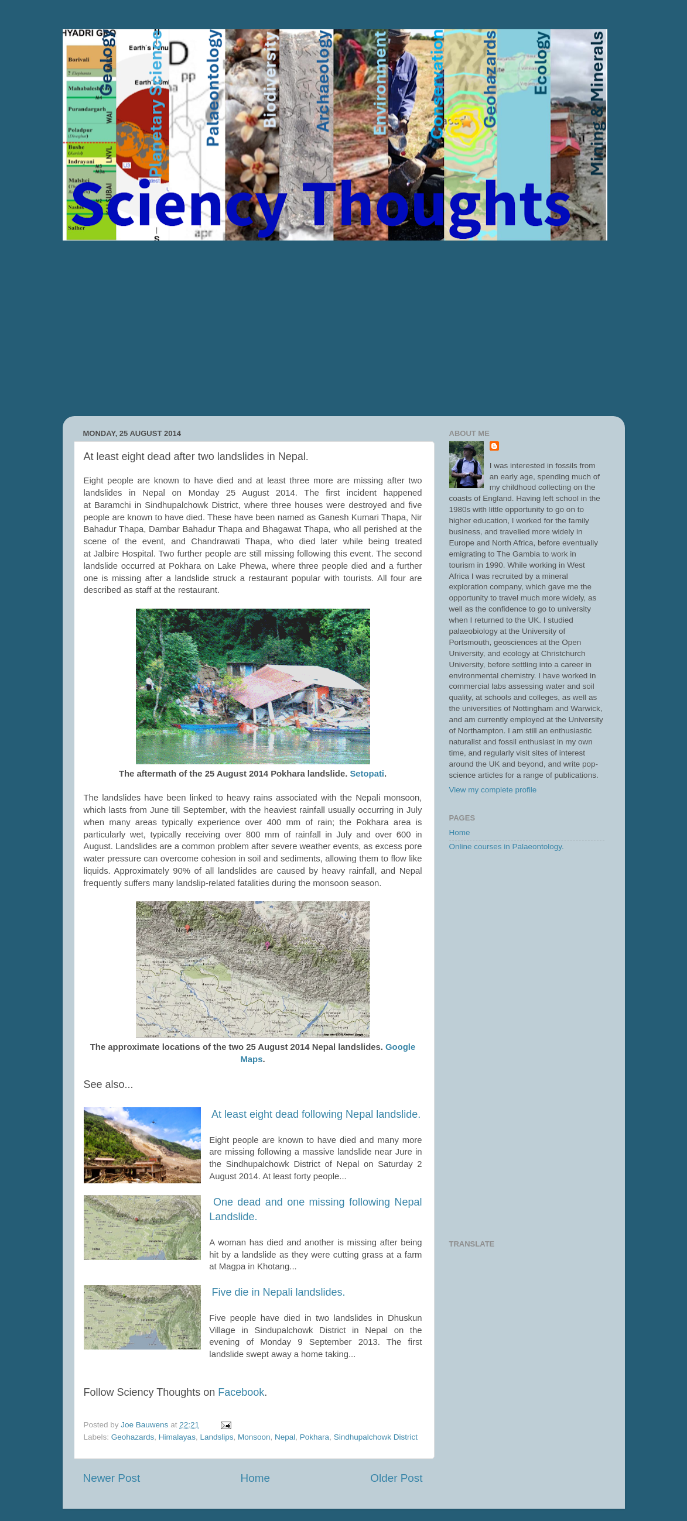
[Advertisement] (344, 328)
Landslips (216, 1437)
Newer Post (112, 1478)
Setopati (367, 773)
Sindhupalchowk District (376, 1437)
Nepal (285, 1437)
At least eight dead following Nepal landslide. (316, 1114)
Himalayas (177, 1437)
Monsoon (254, 1437)
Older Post (396, 1478)
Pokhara (314, 1437)
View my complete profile (493, 789)
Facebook (241, 1392)
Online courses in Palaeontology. (506, 846)
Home (255, 1478)
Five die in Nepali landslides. (278, 1292)
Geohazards (133, 1437)
